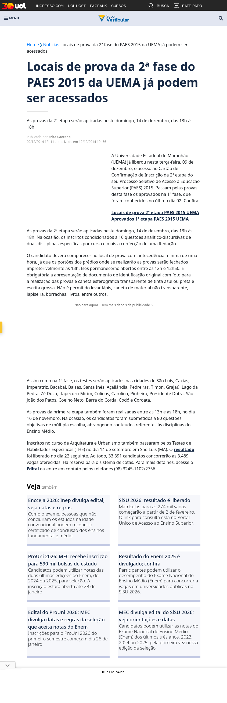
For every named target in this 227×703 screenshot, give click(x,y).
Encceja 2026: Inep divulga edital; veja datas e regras (66, 504)
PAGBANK (98, 6)
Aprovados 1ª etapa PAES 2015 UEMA (150, 219)
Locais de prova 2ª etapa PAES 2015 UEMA (155, 212)
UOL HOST (77, 6)
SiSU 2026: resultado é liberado (154, 500)
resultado (184, 449)
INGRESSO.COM (50, 6)
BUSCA (158, 6)
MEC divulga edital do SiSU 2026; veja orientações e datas (156, 616)
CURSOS (118, 6)
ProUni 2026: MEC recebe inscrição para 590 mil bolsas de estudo (68, 560)
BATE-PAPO (187, 6)
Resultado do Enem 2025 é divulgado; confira (149, 560)
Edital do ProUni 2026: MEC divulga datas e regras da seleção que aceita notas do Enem (66, 619)
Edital (33, 469)
